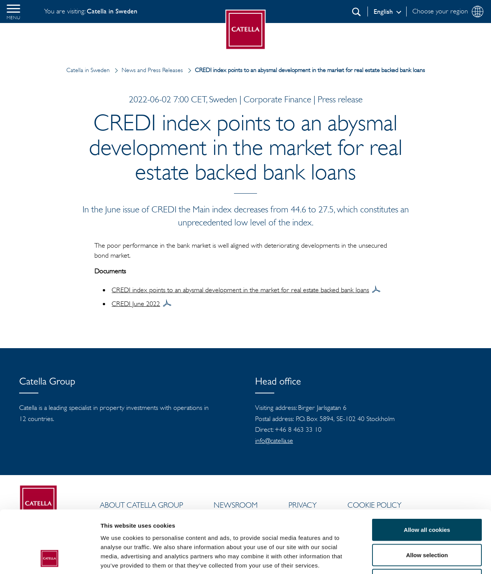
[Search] (356, 12)
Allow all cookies (427, 473)
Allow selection (427, 498)
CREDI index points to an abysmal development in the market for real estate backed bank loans (240, 290)
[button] (13, 11)
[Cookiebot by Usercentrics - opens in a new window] (49, 559)
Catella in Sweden (88, 70)
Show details (402, 559)
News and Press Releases (147, 70)
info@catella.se (274, 440)
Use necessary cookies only (427, 523)
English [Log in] (383, 11)
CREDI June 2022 (136, 303)
